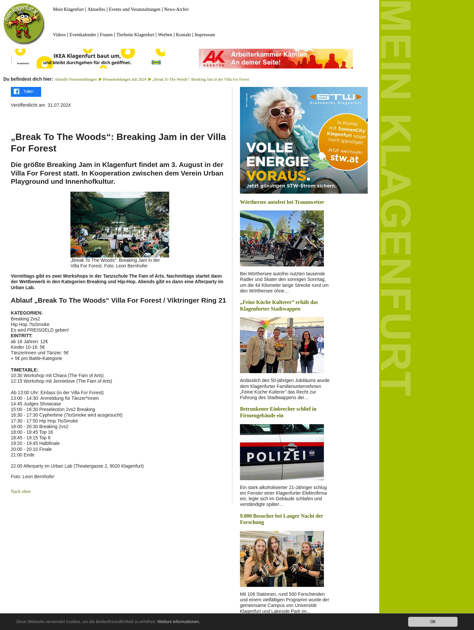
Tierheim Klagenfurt (135, 34)
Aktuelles (96, 9)
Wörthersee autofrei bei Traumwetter (282, 202)
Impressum (205, 34)
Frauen (106, 34)
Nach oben (21, 491)
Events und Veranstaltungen (134, 9)
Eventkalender (82, 34)
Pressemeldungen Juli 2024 (124, 79)
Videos (59, 34)
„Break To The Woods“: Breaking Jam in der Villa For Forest (200, 79)
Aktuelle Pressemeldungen (76, 79)
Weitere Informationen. (178, 622)
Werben (165, 34)
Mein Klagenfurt (68, 9)
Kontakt (183, 34)
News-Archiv (176, 9)
